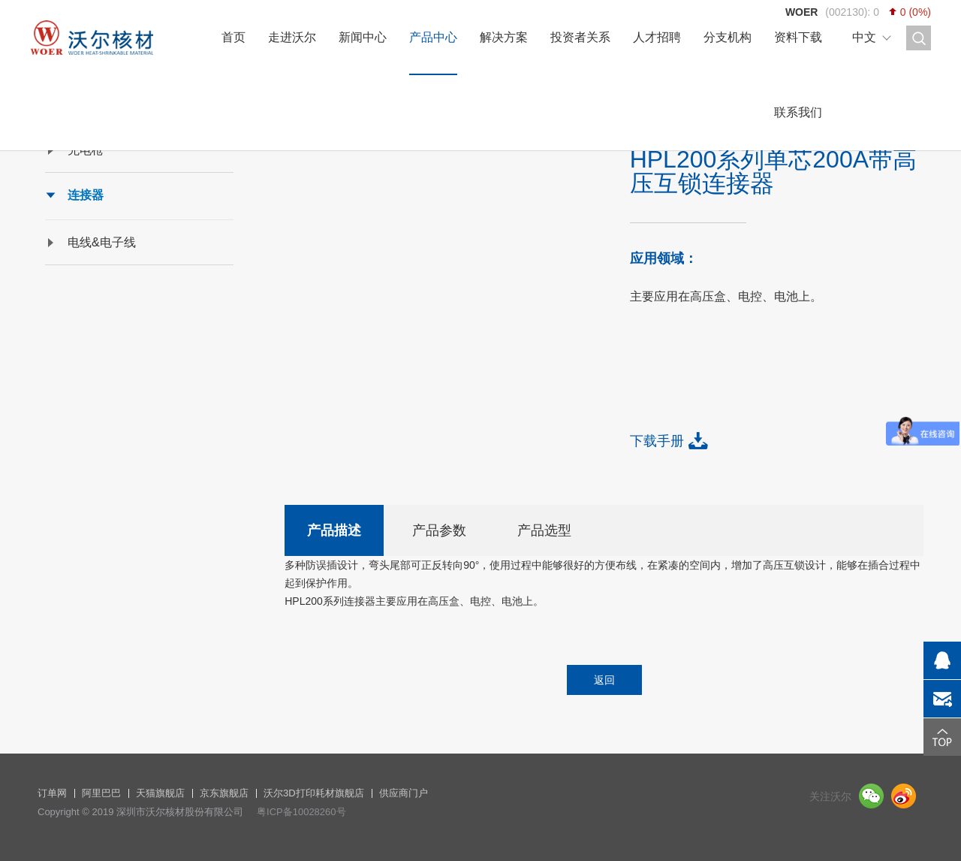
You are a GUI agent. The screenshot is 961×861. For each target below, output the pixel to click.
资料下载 (798, 37)
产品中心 (433, 37)
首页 (233, 37)
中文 (864, 37)
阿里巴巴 (101, 793)
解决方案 (504, 37)
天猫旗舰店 (160, 793)
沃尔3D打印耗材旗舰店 (314, 793)
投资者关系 (580, 37)
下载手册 (657, 441)
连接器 (86, 195)
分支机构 (727, 37)
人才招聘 (657, 37)
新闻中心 (363, 37)
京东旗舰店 (224, 793)
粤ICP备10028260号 (301, 811)
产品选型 (544, 530)
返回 (604, 680)
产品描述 (334, 530)
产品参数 (439, 530)
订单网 (52, 793)
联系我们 (798, 112)
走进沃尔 (292, 37)
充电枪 (86, 150)
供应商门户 (403, 793)
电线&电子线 (102, 242)
